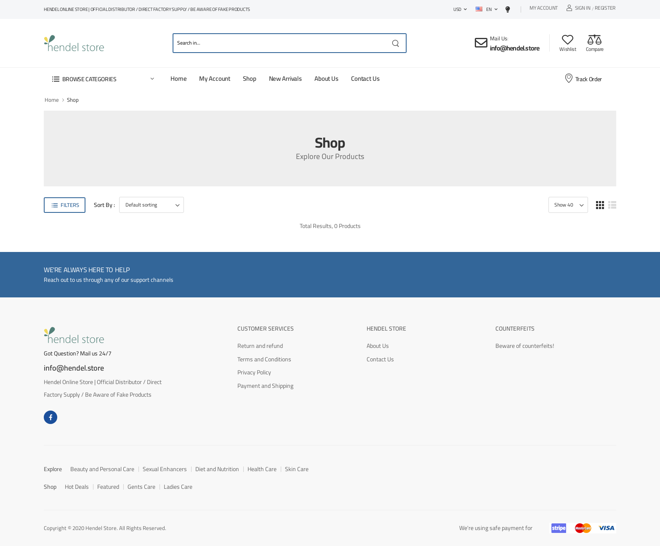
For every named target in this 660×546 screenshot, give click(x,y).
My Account (544, 9)
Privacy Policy (254, 372)
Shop (249, 78)
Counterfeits (515, 328)
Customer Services (265, 328)
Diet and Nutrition (217, 469)
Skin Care (297, 469)
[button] (103, 79)
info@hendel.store (514, 48)
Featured (108, 487)
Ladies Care (178, 487)
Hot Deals (77, 487)
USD (457, 9)
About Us (326, 78)
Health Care (262, 469)
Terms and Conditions (264, 359)
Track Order (583, 78)
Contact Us (365, 78)
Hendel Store (386, 328)
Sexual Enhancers (165, 469)
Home (178, 78)
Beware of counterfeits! (524, 345)
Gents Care (141, 487)
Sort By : (104, 205)
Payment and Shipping (265, 385)
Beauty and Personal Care (102, 469)
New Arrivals (285, 78)
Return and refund (260, 345)
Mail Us (498, 38)
